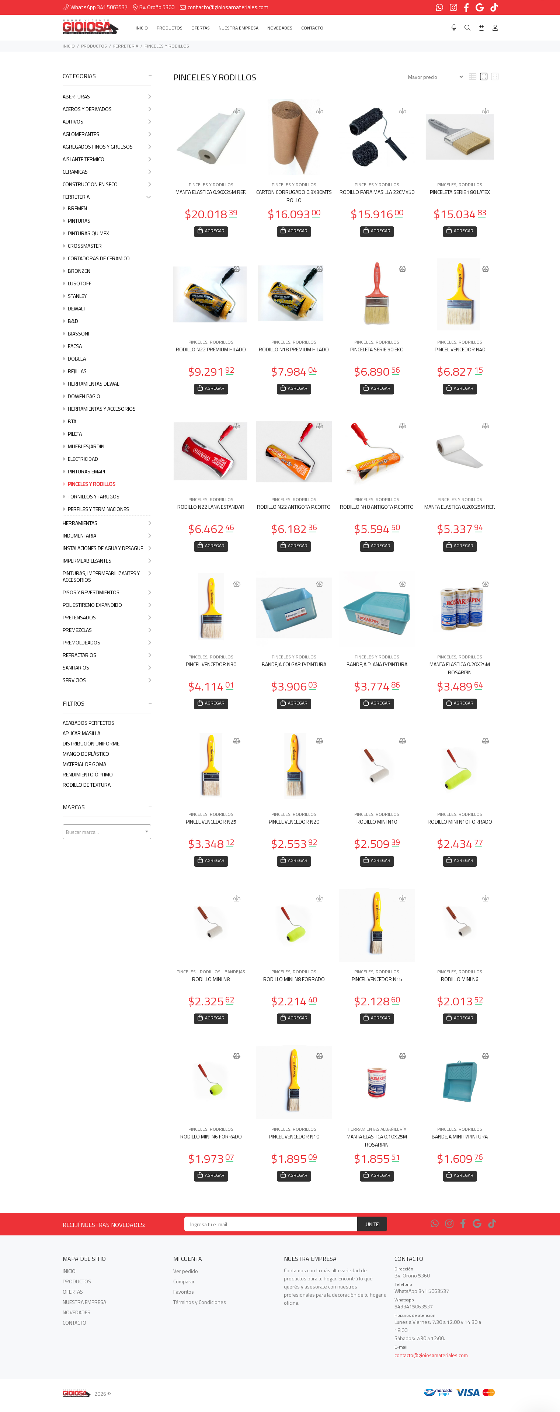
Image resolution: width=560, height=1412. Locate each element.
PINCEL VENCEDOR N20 (294, 826)
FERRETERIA (125, 45)
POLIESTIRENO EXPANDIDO (107, 605)
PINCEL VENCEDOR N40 (460, 350)
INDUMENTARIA (107, 535)
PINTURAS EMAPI (84, 471)
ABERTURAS (107, 96)
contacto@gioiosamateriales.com (431, 1363)
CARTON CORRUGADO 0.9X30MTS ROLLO (294, 196)
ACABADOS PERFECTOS (88, 723)
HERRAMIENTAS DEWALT (92, 383)
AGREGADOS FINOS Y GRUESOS (107, 146)
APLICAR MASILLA (81, 733)
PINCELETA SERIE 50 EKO (377, 350)
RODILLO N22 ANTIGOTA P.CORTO (294, 509)
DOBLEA (74, 358)
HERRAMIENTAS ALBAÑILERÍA (377, 1135)
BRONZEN (76, 271)
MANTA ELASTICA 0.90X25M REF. (210, 192)
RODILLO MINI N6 (460, 984)
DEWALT (74, 308)
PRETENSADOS (107, 617)
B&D (70, 321)
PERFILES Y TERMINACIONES (96, 509)
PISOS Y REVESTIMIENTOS (107, 592)
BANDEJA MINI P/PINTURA (460, 1143)
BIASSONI (76, 333)
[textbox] (107, 832)
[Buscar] (467, 28)
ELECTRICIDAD (80, 459)
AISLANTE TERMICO (107, 159)
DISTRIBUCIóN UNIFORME (91, 743)
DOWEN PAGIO (81, 396)
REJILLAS (75, 371)
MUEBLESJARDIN (83, 446)
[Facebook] (463, 1231)
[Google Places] (477, 1231)
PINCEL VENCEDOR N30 (211, 667)
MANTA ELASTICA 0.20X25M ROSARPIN (459, 671)
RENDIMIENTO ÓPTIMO (88, 774)
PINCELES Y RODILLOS (167, 45)
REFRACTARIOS (107, 655)
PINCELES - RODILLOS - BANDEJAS (211, 977)
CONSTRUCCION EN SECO (107, 184)
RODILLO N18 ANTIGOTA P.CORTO (377, 509)
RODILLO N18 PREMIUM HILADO (294, 350)
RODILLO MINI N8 (211, 984)
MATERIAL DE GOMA (84, 764)
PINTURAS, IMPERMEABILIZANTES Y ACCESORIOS (107, 576)
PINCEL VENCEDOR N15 (377, 984)
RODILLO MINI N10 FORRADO (460, 826)
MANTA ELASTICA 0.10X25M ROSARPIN (377, 1147)
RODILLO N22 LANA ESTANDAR (210, 509)
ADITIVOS (107, 121)
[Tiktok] (492, 1231)
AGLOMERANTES (107, 134)
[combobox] (107, 831)
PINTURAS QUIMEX (86, 233)
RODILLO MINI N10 (376, 826)
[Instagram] (449, 1231)
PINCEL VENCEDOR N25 (211, 826)
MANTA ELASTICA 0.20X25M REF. (459, 509)
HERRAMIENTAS (107, 523)
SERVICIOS (107, 680)
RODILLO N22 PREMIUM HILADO (211, 350)
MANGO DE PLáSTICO (86, 754)
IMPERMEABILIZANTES (107, 560)
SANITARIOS (107, 667)
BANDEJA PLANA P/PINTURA (377, 667)
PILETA (72, 434)
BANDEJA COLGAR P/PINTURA (294, 667)
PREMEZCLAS (107, 630)
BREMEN (75, 208)
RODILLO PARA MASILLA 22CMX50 (377, 192)
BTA (69, 421)
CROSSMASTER (82, 246)
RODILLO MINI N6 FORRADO (211, 1143)
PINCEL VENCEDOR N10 (294, 1143)
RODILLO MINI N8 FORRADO (294, 984)
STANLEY (75, 296)
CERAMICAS (107, 171)
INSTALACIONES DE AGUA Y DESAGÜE (107, 548)
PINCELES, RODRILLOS (459, 184)
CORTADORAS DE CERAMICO (96, 258)
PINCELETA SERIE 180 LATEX (460, 192)
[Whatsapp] (434, 1231)
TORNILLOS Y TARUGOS (91, 496)
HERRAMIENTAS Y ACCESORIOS (99, 409)
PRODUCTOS (94, 45)
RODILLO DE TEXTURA (87, 785)
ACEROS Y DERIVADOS (107, 109)
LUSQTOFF (77, 283)
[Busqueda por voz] (454, 27)
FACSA (72, 346)
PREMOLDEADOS (107, 642)
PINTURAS (76, 221)
